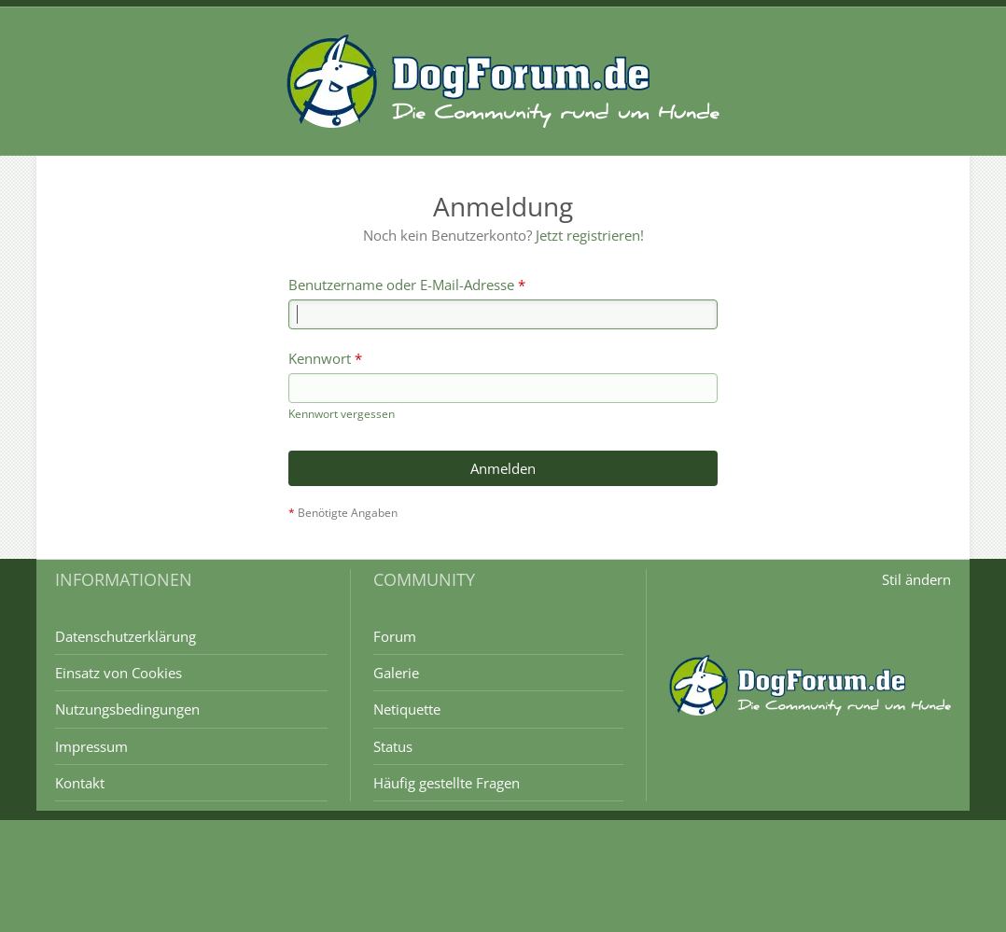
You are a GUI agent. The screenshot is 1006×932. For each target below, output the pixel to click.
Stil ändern (916, 579)
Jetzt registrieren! (590, 235)
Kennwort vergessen (341, 414)
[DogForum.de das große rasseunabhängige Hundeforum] (503, 81)
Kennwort (319, 358)
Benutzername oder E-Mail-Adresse (401, 284)
